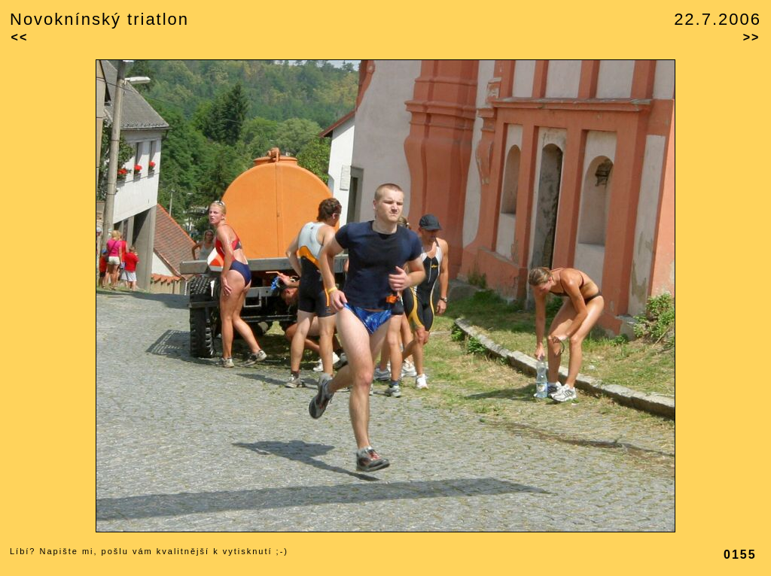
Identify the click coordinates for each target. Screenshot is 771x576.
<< (20, 37)
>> (751, 37)
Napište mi (67, 551)
